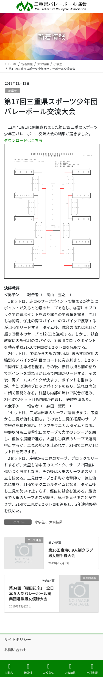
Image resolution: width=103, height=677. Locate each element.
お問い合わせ (15, 649)
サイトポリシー (17, 639)
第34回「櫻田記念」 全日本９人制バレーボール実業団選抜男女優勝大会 (31, 593)
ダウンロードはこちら (23, 140)
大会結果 (55, 521)
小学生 (12, 91)
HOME (28, 669)
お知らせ (48, 669)
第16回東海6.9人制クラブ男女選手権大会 (70, 552)
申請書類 (92, 669)
